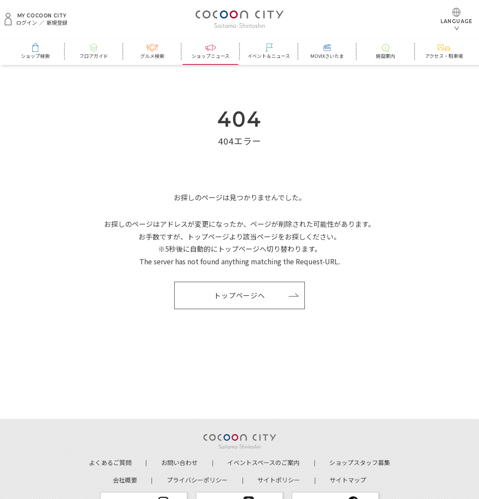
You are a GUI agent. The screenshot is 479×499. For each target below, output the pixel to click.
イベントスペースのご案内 (263, 462)
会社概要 (125, 479)
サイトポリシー (278, 479)
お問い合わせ (179, 462)
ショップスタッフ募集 (359, 462)
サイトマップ (348, 479)
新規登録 (57, 22)
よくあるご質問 (110, 462)
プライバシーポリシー (197, 479)
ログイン (26, 22)
